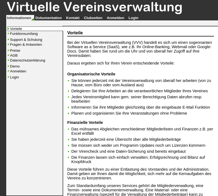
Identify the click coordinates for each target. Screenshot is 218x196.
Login (133, 18)
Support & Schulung (26, 40)
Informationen (19, 18)
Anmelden (115, 18)
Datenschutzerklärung (27, 60)
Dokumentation (49, 18)
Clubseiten (93, 18)
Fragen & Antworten (26, 44)
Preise (15, 50)
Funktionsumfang (24, 34)
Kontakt (73, 18)
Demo (15, 66)
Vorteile (16, 29)
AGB (14, 55)
